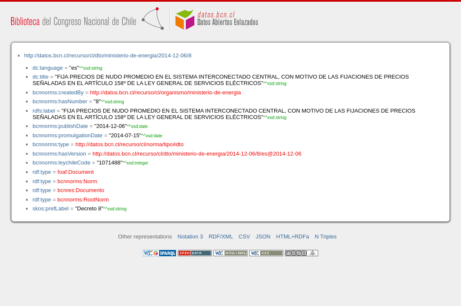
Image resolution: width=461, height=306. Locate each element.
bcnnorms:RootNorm (83, 199)
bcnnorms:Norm (77, 181)
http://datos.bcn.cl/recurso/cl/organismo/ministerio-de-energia (165, 92)
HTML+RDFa (292, 236)
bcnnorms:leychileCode (61, 162)
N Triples (326, 236)
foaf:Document (75, 172)
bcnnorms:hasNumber (59, 101)
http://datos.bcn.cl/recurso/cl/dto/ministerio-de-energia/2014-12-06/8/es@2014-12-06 (196, 153)
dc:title (40, 77)
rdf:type (41, 172)
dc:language (47, 68)
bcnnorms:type (50, 144)
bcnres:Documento (80, 190)
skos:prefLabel (50, 208)
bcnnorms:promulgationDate (67, 135)
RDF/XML (220, 236)
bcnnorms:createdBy (57, 92)
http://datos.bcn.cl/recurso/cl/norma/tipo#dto (129, 144)
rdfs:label (43, 111)
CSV (244, 236)
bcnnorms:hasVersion (59, 153)
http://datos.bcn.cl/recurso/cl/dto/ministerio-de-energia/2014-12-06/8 (108, 55)
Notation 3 (190, 236)
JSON (263, 236)
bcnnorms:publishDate (60, 126)
